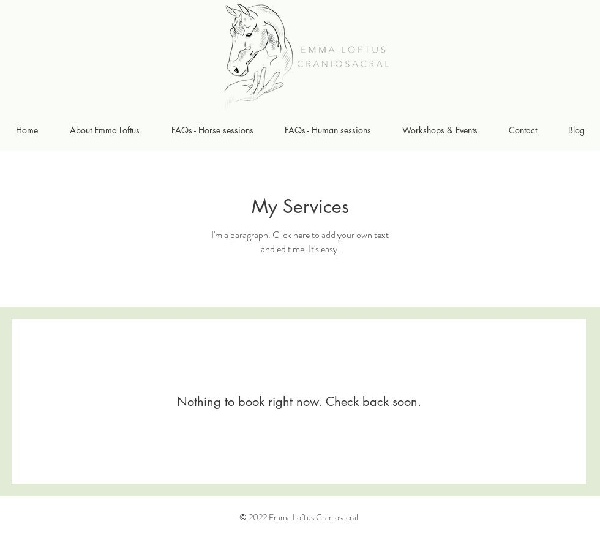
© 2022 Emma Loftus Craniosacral (298, 517)
